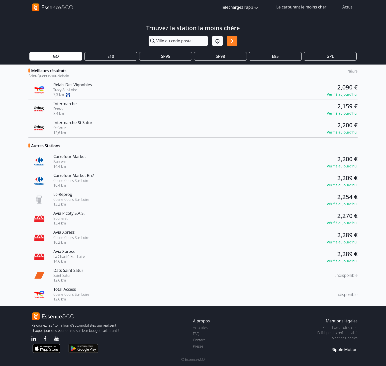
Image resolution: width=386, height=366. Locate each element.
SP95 (165, 56)
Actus (347, 7)
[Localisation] (217, 41)
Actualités (200, 327)
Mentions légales (345, 338)
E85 (275, 56)
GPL (330, 56)
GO (56, 56)
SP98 (220, 56)
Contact (199, 340)
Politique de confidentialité (337, 332)
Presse (198, 346)
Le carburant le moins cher (301, 7)
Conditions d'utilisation (340, 327)
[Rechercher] (232, 41)
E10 (110, 56)
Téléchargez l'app (240, 7)
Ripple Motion (344, 349)
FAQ (196, 333)
